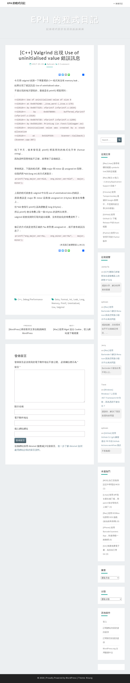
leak (75, 299)
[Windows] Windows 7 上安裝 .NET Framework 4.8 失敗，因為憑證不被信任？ (111, 397)
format (64, 299)
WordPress (71, 678)
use (53, 307)
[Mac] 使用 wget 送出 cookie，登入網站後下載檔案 (72, 329)
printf (63, 303)
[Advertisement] (35, 272)
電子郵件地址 (21, 417)
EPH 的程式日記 (16, 3)
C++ (20, 299)
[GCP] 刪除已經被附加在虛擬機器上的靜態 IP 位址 (110, 276)
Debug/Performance (33, 299)
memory (55, 303)
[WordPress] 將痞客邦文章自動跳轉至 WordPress (27, 329)
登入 (105, 621)
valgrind (60, 307)
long (81, 299)
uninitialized (73, 303)
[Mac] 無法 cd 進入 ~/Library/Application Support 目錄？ (112, 181)
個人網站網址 (21, 428)
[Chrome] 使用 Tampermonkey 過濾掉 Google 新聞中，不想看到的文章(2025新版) (111, 200)
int (70, 299)
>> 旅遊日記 (118, 3)
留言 (17, 367)
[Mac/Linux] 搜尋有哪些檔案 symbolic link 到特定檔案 (111, 167)
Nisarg (89, 678)
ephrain (51, 64)
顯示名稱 (19, 406)
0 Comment (64, 64)
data (57, 299)
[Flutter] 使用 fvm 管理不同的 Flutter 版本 (111, 237)
